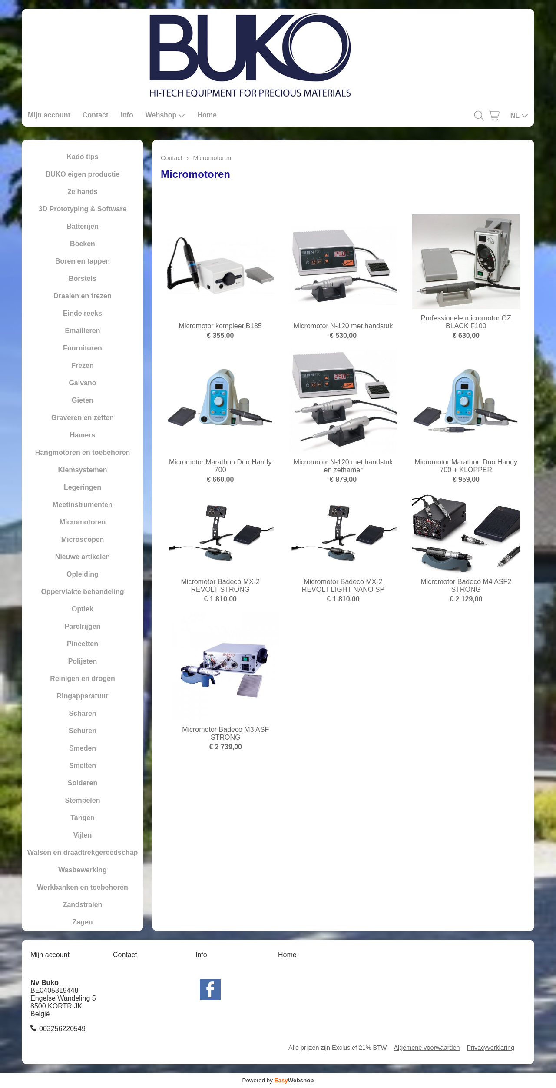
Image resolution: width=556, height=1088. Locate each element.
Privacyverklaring (490, 1047)
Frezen (82, 365)
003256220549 (62, 1028)
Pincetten (82, 643)
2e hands (82, 191)
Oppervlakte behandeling (82, 591)
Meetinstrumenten (83, 504)
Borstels (82, 278)
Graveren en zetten (82, 417)
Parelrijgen (83, 626)
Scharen (82, 713)
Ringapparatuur (82, 696)
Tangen (82, 817)
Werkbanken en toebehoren (82, 887)
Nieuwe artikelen (82, 557)
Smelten (82, 765)
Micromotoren (83, 522)
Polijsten (82, 661)
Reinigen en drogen (82, 678)
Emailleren (82, 330)
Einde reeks (82, 313)
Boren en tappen (82, 261)
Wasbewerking (82, 870)
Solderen (82, 783)
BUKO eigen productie (83, 174)
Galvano (82, 383)
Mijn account (49, 115)
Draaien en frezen (82, 296)
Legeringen (82, 487)
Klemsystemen (82, 470)
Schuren (82, 730)
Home (206, 115)
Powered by (278, 1080)
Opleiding (82, 574)
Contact (96, 115)
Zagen (82, 922)
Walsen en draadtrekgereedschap (82, 852)
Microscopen (82, 539)
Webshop (165, 115)
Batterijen (82, 226)
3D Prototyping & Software (83, 209)
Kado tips (83, 156)
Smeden (82, 748)
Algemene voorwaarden (427, 1047)
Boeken (82, 243)
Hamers (83, 435)
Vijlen (82, 835)
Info (126, 115)
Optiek (82, 609)
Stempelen (82, 800)
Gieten (82, 400)
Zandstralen (83, 904)
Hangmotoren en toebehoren (82, 452)
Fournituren (82, 348)
